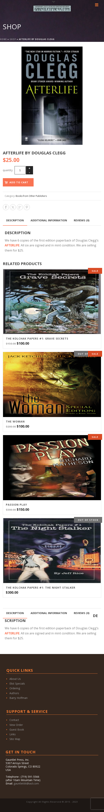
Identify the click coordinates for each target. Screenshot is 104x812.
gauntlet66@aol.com (26, 783)
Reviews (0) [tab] (81, 220)
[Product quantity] (20, 170)
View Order (16, 725)
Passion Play (16, 504)
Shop (13, 39)
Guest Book (16, 729)
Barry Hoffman (18, 698)
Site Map (14, 739)
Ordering (14, 688)
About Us (15, 679)
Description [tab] (15, 220)
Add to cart (18, 182)
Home (3, 39)
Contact (14, 720)
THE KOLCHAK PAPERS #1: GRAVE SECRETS (37, 338)
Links (12, 734)
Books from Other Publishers (31, 196)
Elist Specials (17, 683)
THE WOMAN (15, 421)
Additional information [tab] (49, 220)
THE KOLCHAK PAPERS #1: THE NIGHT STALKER (40, 587)
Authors (14, 693)
